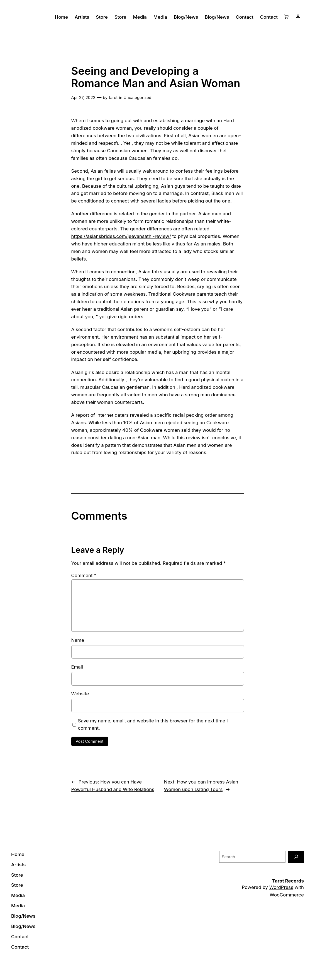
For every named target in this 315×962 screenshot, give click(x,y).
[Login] (298, 17)
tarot (113, 97)
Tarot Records (288, 881)
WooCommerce (287, 895)
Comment (83, 575)
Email (77, 667)
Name (77, 640)
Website (80, 693)
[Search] (296, 857)
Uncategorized (137, 97)
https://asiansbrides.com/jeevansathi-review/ (121, 236)
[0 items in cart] (286, 17)
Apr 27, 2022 (83, 97)
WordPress (281, 887)
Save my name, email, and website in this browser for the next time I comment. (153, 724)
